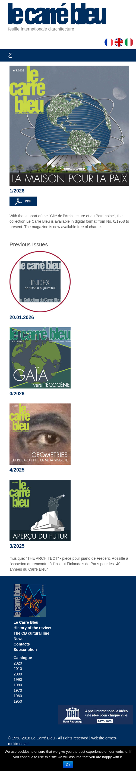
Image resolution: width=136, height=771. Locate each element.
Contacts (22, 644)
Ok (68, 765)
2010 (18, 668)
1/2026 (17, 191)
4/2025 (17, 470)
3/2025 (17, 546)
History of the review (32, 628)
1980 (18, 685)
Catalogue (23, 658)
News (19, 639)
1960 (18, 696)
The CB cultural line (31, 633)
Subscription (25, 649)
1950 (18, 701)
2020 (18, 663)
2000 (18, 674)
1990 (18, 679)
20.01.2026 (22, 317)
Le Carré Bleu (26, 622)
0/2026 (17, 393)
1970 (18, 690)
